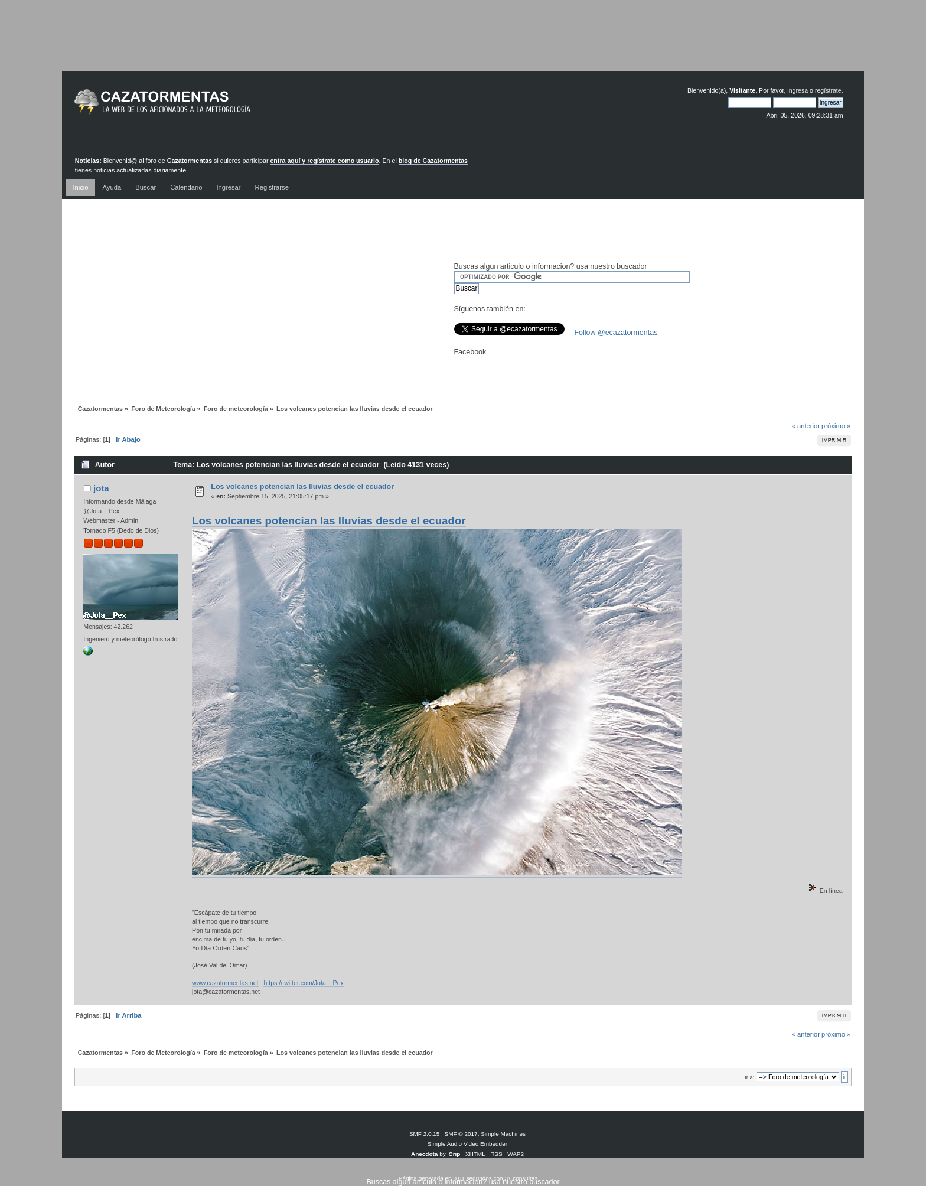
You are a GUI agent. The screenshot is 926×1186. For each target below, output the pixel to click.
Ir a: (749, 1077)
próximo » (835, 425)
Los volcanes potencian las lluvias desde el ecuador (302, 487)
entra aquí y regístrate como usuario (324, 160)
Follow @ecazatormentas (616, 332)
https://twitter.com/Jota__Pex (303, 982)
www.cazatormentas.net (225, 982)
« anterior (806, 425)
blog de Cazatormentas (433, 160)
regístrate (828, 90)
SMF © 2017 (461, 1133)
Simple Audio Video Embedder (467, 1144)
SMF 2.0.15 (424, 1133)
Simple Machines (503, 1133)
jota (101, 488)
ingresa (797, 90)
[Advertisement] (463, 44)
